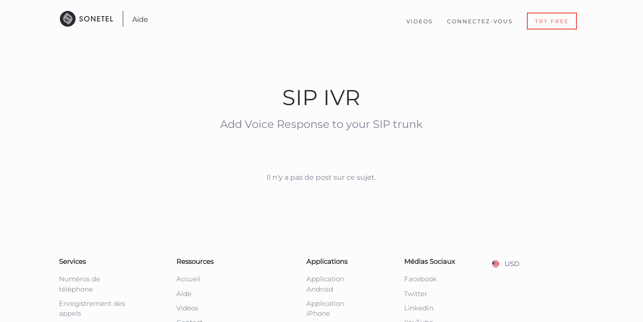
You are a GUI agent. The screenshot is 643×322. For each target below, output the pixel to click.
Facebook (420, 279)
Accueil (188, 279)
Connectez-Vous (480, 21)
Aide (140, 19)
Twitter (415, 293)
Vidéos (187, 308)
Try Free (552, 21)
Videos (419, 21)
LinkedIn (419, 308)
